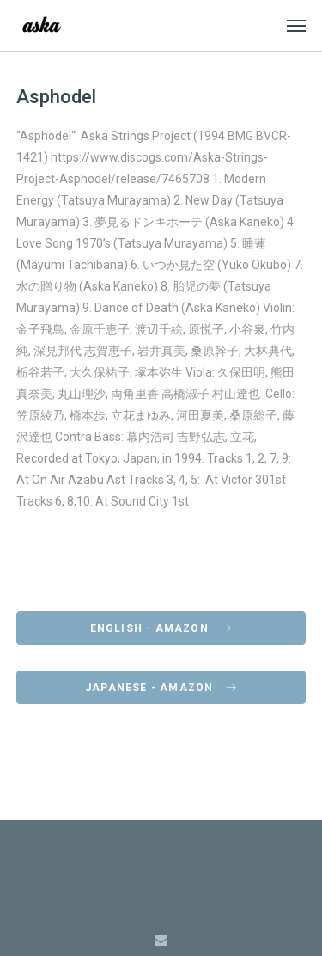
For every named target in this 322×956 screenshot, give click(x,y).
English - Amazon (161, 628)
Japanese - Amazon (161, 688)
